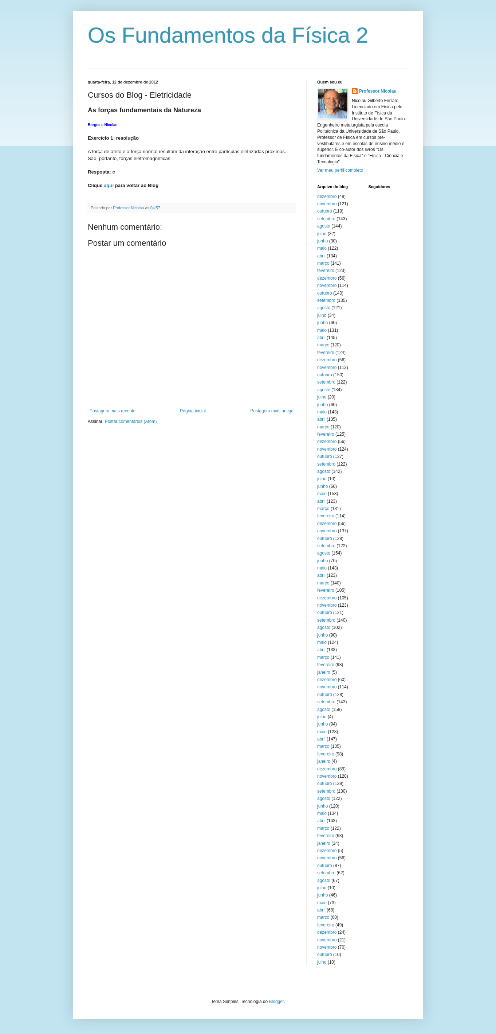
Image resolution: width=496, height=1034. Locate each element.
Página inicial (193, 410)
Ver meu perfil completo (340, 170)
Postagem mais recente (112, 410)
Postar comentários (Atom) (131, 421)
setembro (326, 218)
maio (322, 248)
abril (321, 255)
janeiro (323, 672)
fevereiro (325, 270)
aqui (109, 185)
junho (322, 241)
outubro (324, 211)
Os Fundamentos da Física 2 (228, 35)
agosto (323, 226)
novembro (326, 203)
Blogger (276, 1001)
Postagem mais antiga (272, 410)
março (323, 263)
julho (321, 233)
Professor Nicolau (378, 91)
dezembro (326, 196)
